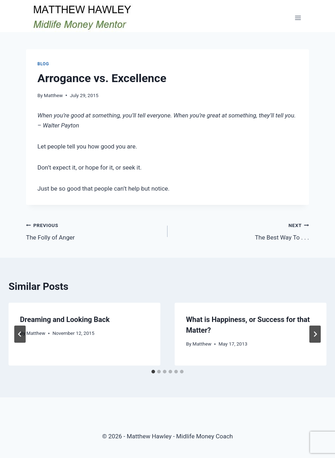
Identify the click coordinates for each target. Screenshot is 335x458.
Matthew (53, 95)
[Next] (315, 334)
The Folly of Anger (93, 230)
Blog (43, 63)
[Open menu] (297, 17)
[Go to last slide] (20, 334)
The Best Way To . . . (241, 230)
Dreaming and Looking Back (65, 319)
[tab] (153, 371)
